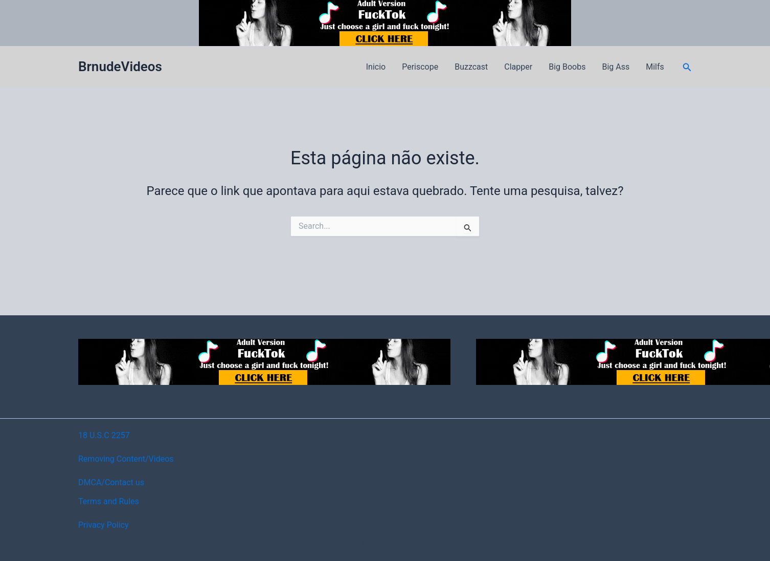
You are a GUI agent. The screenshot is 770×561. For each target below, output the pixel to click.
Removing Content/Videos (126, 459)
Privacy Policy (103, 525)
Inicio (376, 67)
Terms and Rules (108, 501)
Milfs (655, 67)
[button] (687, 67)
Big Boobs (567, 67)
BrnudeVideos (120, 66)
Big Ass (615, 67)
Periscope (420, 67)
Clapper (518, 67)
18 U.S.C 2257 (104, 435)
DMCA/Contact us (111, 482)
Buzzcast (471, 67)
